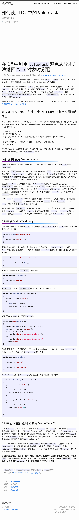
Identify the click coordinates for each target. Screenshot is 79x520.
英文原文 (14, 490)
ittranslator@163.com (10, 510)
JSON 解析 (57, 3)
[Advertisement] (39, 42)
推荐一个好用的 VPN (42, 3)
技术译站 (7, 3)
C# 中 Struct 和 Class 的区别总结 (26, 473)
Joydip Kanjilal (16, 481)
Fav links (67, 3)
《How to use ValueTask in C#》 (53, 75)
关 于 (75, 3)
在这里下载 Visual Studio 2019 (14, 104)
